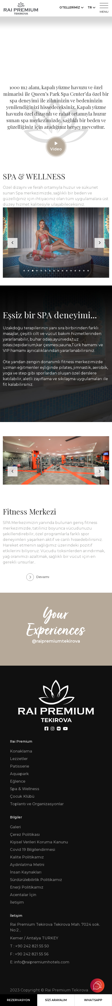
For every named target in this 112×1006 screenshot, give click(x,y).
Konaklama (21, 751)
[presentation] (13, 243)
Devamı (37, 577)
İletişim (17, 902)
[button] (24, 270)
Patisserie (19, 766)
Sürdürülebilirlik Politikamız (36, 879)
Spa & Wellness (24, 789)
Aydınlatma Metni (27, 864)
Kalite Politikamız (27, 857)
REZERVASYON (18, 1000)
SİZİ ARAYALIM (56, 1000)
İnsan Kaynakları (25, 872)
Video (56, 146)
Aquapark (19, 774)
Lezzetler (19, 759)
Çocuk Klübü (22, 796)
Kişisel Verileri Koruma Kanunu (39, 842)
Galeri (15, 827)
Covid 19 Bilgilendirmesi (32, 849)
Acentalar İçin (23, 895)
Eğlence (17, 781)
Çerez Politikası (25, 834)
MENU (104, 8)
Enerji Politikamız (26, 887)
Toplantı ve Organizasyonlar (37, 804)
